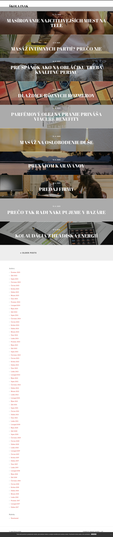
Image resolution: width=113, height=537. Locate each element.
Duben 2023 (15, 365)
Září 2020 (14, 431)
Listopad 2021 (15, 398)
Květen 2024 (15, 325)
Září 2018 (14, 478)
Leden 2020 (15, 448)
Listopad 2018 (15, 471)
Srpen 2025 (15, 279)
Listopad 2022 (15, 375)
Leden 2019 (15, 468)
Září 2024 (14, 312)
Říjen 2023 (14, 345)
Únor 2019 (14, 464)
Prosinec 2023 (15, 342)
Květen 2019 (15, 458)
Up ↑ (102, 532)
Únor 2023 (14, 368)
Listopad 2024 (15, 306)
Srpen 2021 (14, 408)
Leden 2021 (15, 421)
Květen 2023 (15, 362)
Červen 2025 (15, 286)
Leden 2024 (15, 339)
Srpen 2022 (15, 382)
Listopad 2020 (16, 425)
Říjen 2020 (14, 428)
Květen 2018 (15, 488)
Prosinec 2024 (15, 302)
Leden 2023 (15, 372)
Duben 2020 (15, 445)
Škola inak (18, 6)
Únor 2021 (14, 418)
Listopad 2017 (15, 504)
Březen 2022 (15, 392)
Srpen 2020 (15, 435)
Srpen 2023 (15, 352)
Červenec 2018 (16, 481)
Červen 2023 (15, 359)
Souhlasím (93, 534)
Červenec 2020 (16, 438)
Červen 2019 (15, 455)
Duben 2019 (15, 461)
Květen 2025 (15, 289)
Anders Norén (94, 532)
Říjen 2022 (14, 378)
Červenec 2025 (16, 282)
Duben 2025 (15, 292)
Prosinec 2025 (15, 273)
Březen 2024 (15, 332)
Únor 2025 (14, 299)
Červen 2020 (15, 441)
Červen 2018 (15, 484)
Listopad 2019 (15, 451)
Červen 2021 (15, 411)
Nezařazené (15, 518)
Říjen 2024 (14, 309)
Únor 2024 (14, 335)
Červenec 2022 (16, 385)
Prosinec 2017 (15, 501)
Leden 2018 (15, 498)
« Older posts (28, 253)
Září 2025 (14, 276)
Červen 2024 (15, 322)
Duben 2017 (15, 507)
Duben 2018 (15, 491)
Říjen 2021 (14, 402)
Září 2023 (14, 349)
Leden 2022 (15, 395)
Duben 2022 (15, 388)
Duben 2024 (15, 329)
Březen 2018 (15, 494)
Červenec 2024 (16, 319)
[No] (111, 534)
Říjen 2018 (14, 474)
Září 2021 (14, 405)
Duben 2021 (15, 415)
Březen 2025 (15, 296)
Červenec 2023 (16, 355)
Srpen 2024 (15, 316)
